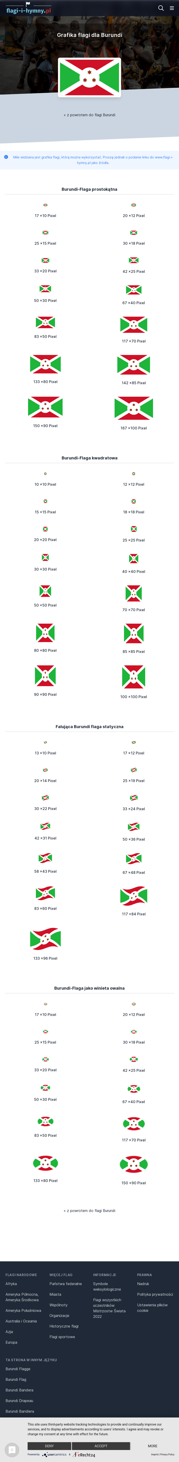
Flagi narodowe (21, 1275)
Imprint (155, 1454)
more (152, 1446)
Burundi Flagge (18, 1369)
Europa (11, 1342)
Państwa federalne (65, 1283)
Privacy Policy (167, 1454)
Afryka (11, 1283)
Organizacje (59, 1315)
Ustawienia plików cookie (152, 1308)
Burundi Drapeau (19, 1400)
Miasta (55, 1294)
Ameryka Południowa (23, 1310)
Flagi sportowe (62, 1336)
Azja (9, 1331)
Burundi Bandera (19, 1390)
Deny (49, 1446)
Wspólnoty (58, 1305)
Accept (101, 1446)
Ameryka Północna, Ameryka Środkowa (22, 1297)
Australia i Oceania (21, 1321)
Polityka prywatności (155, 1294)
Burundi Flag (16, 1379)
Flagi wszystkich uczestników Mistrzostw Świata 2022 (109, 1308)
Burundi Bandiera (20, 1411)
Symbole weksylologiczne (107, 1286)
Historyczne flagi (63, 1326)
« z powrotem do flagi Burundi (89, 115)
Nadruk (143, 1283)
